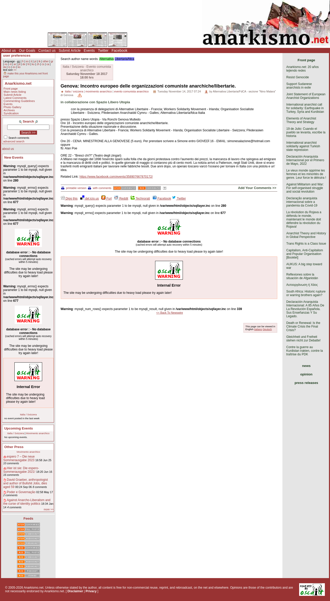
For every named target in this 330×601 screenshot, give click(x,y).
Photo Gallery (12, 107)
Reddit (121, 198)
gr (52, 61)
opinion (306, 374)
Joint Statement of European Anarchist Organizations (305, 96)
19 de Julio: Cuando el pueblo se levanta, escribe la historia (305, 132)
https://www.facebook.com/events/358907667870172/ (116, 176)
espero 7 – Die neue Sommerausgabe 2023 (19, 458)
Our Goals (27, 50)
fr (23, 61)
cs (43, 64)
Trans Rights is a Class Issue (306, 243)
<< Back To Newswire (169, 312)
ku (33, 64)
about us (8, 149)
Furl (106, 198)
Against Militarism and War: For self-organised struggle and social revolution (305, 188)
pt (35, 61)
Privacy (91, 591)
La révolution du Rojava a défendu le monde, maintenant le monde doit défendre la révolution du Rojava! (303, 219)
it (31, 61)
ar (15, 64)
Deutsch (267, 329)
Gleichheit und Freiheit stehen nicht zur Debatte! (303, 338)
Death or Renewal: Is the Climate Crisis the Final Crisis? (303, 326)
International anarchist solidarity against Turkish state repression (303, 146)
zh (38, 64)
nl (11, 64)
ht (29, 64)
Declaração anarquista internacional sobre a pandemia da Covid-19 (301, 201)
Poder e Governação (21, 492)
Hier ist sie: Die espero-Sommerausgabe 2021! (21, 470)
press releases (306, 383)
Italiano (258, 329)
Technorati (140, 198)
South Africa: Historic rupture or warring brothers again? (306, 293)
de (23, 64)
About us (9, 50)
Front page (11, 88)
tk (40, 61)
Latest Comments (15, 97)
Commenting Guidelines (19, 100)
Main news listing (15, 91)
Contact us (47, 50)
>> (14, 69)
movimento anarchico (98, 91)
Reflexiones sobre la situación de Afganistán (302, 276)
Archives (9, 110)
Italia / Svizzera (28, 414)
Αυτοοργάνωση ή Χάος (302, 285)
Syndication (11, 113)
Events (89, 50)
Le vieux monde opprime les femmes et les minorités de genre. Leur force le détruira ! (306, 174)
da (4, 67)
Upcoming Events (18, 428)
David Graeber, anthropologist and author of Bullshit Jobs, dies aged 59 (25, 483)
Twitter (103, 50)
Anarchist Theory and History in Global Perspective (306, 235)
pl (19, 64)
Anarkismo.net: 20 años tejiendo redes (302, 68)
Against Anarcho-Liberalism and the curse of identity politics (26, 501)
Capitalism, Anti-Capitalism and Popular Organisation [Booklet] (304, 253)
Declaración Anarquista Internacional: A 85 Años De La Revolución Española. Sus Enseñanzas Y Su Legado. (305, 309)
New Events (13, 157)
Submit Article (70, 50)
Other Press (14, 447)
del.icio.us (89, 198)
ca (47, 64)
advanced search (13, 141)
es (27, 61)
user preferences (16, 55)
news (306, 366)
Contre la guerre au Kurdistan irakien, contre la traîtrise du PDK (304, 350)
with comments (99, 188)
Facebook (119, 50)
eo (14, 67)
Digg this (69, 198)
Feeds (28, 518)
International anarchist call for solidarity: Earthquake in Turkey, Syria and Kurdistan (305, 108)
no (5, 64)
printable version (73, 188)
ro (9, 67)
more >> (48, 509)
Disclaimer (75, 591)
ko (19, 67)
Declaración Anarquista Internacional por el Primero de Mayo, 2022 (305, 160)
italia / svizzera (74, 91)
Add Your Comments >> (257, 188)
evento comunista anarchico (131, 91)
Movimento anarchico (37, 433)
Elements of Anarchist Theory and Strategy (301, 120)
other (46, 61)
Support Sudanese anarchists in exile (299, 85)
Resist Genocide (297, 77)
